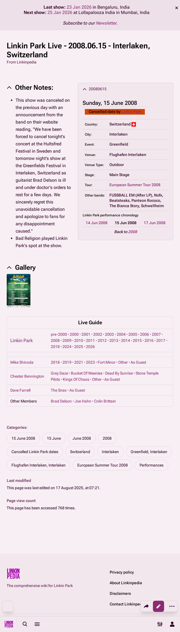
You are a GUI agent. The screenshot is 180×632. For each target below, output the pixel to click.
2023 (90, 362)
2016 (149, 340)
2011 (90, 340)
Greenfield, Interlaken (149, 451)
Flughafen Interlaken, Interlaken (38, 465)
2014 (125, 340)
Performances (152, 465)
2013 (113, 340)
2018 (55, 346)
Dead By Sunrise (119, 373)
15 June (54, 438)
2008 (132, 231)
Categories (16, 427)
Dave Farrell (20, 390)
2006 (144, 334)
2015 (137, 340)
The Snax (59, 390)
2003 (109, 334)
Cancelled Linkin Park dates (34, 451)
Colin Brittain (105, 401)
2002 (97, 334)
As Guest (138, 362)
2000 (74, 334)
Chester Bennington (27, 376)
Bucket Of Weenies (86, 373)
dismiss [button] (176, 7)
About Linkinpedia (126, 583)
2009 (67, 340)
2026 (90, 346)
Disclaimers (120, 593)
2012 (102, 340)
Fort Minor (107, 362)
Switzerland (80, 451)
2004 (121, 334)
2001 (85, 334)
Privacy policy (122, 572)
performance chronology (119, 215)
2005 (132, 334)
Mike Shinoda (21, 362)
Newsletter (106, 23)
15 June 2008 (23, 438)
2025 (78, 346)
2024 (67, 346)
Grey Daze (59, 373)
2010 (78, 340)
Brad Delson (61, 401)
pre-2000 (59, 334)
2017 (160, 340)
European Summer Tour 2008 (134, 185)
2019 (67, 362)
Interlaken (110, 451)
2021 (78, 362)
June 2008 (82, 438)
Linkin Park (131, 111)
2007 (156, 334)
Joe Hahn (83, 401)
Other (123, 362)
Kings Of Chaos (76, 379)
